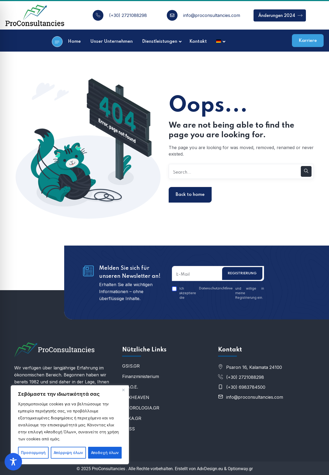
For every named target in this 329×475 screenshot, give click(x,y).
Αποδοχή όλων (105, 452)
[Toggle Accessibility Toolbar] (13, 461)
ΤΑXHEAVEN (135, 397)
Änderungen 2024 (280, 15)
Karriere (308, 40)
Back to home (190, 194)
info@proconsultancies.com (211, 15)
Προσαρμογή (33, 452)
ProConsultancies (108, 468)
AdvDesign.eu (210, 468)
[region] (70, 424)
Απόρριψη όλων (68, 452)
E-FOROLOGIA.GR (140, 408)
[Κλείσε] (123, 390)
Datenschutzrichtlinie (216, 288)
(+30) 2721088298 (128, 15)
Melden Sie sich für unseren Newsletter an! (130, 272)
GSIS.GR (131, 366)
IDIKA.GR (131, 418)
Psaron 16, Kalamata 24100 (254, 367)
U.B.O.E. (130, 387)
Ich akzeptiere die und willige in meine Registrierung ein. (218, 293)
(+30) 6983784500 (245, 387)
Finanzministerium (140, 376)
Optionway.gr (240, 468)
